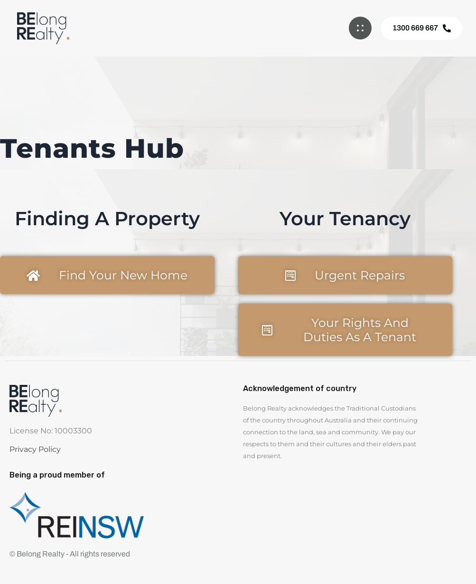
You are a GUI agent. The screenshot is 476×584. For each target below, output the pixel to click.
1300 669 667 (421, 28)
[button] (360, 28)
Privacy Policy (35, 449)
